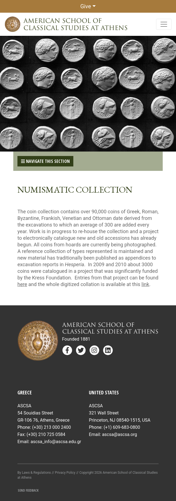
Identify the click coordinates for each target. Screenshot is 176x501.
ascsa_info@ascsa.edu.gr (55, 441)
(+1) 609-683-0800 (121, 427)
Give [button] (85, 6)
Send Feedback (28, 490)
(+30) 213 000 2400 (51, 427)
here (22, 284)
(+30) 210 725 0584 (46, 434)
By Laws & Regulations (34, 473)
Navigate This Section (45, 161)
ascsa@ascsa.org (119, 434)
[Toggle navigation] (164, 24)
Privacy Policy (65, 473)
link (145, 284)
